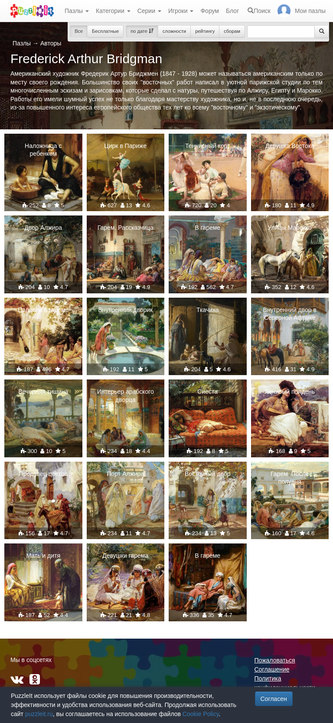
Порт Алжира (125, 473)
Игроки (181, 10)
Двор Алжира (43, 227)
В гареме (207, 227)
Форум (209, 10)
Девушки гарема (125, 555)
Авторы (50, 43)
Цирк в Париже (125, 145)
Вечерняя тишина (43, 391)
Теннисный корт (207, 145)
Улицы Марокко (290, 227)
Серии (149, 10)
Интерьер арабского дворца (125, 395)
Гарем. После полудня (290, 477)
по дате (142, 31)
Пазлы (77, 10)
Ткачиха (207, 309)
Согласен (274, 698)
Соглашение (272, 669)
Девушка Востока (289, 145)
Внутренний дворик (125, 309)
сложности (174, 31)
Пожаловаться (275, 660)
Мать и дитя (43, 555)
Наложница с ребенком (43, 149)
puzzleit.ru (39, 713)
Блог (232, 10)
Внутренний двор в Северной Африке (290, 313)
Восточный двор (208, 473)
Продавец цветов (43, 473)
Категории (113, 10)
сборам (232, 31)
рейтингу (205, 31)
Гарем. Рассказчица (125, 227)
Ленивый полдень (289, 391)
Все (79, 31)
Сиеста (207, 391)
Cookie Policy (201, 713)
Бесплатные (105, 31)
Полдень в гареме (43, 309)
